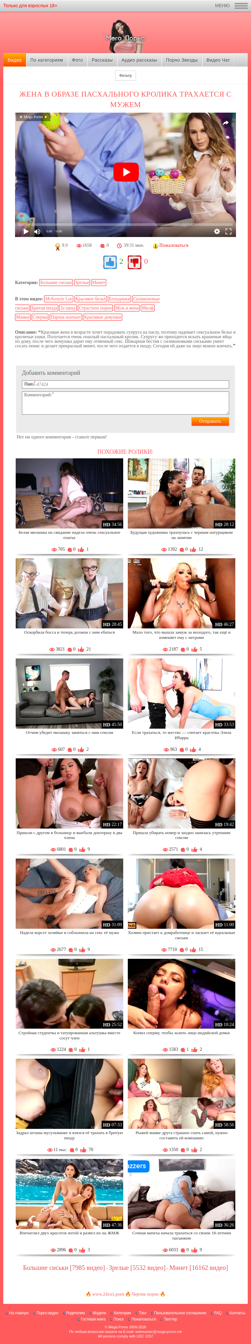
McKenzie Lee (58, 298)
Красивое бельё (90, 298)
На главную (18, 1313)
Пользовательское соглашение (180, 1313)
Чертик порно (145, 1294)
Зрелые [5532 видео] (137, 1267)
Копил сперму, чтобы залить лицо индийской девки (181, 1032)
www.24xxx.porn (108, 1294)
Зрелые (82, 282)
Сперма (40, 317)
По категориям (46, 60)
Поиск (118, 1319)
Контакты (237, 1313)
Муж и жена (127, 308)
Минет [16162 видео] (198, 1267)
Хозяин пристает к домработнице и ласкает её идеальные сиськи (181, 935)
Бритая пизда (44, 308)
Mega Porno (118, 1327)
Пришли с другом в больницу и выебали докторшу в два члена (69, 835)
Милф (148, 308)
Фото (77, 60)
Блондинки (119, 298)
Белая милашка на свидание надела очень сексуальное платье (70, 535)
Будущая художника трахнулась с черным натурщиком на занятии (181, 535)
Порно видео (48, 1313)
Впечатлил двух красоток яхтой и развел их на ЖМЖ (69, 1232)
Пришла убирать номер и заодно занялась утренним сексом (181, 835)
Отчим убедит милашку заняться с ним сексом (69, 732)
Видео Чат (218, 60)
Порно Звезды (182, 60)
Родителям (75, 1313)
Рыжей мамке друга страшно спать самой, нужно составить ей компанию (181, 1135)
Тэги (142, 1313)
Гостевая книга (93, 1319)
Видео (15, 60)
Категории (122, 1313)
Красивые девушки (102, 317)
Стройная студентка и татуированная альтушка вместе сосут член (69, 1035)
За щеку (67, 308)
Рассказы (102, 60)
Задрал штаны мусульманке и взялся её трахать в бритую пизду (69, 1135)
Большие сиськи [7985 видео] (64, 1267)
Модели (99, 1313)
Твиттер (170, 1319)
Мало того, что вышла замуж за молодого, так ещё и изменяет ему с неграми (181, 635)
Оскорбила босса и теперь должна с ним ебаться (69, 632)
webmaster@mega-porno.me (158, 1332)
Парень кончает (66, 317)
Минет (98, 282)
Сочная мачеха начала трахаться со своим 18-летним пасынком (181, 1235)
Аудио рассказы (139, 60)
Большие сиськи (56, 282)
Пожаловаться (143, 1319)
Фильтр (125, 75)
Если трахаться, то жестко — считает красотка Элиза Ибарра (181, 735)
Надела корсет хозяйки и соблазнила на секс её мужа (69, 932)
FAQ (218, 1313)
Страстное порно (95, 308)
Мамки (23, 317)
